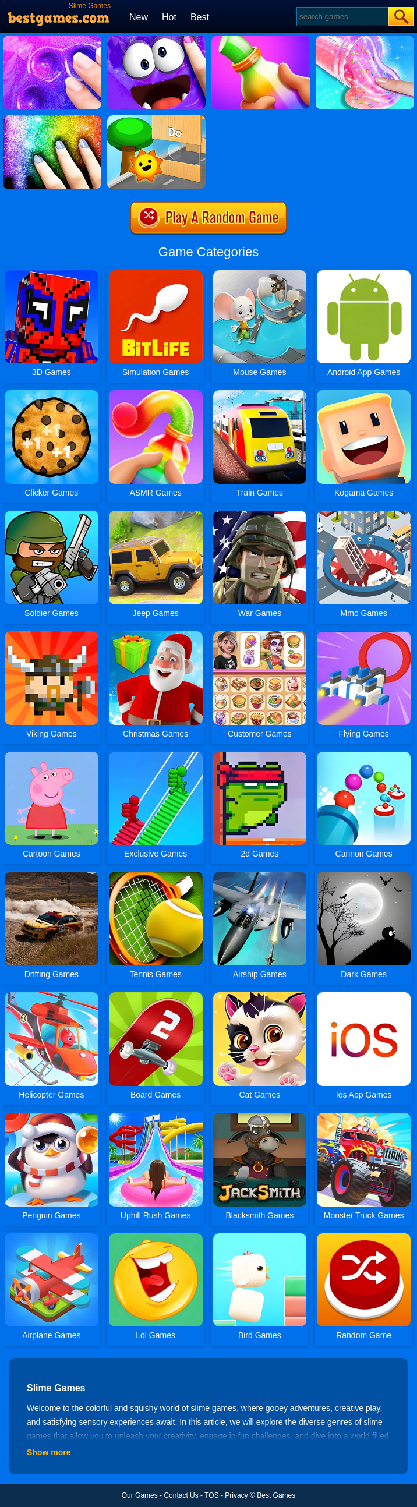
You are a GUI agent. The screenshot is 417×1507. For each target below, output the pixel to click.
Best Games (276, 1495)
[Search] (341, 16)
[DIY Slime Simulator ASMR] (365, 40)
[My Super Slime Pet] (156, 40)
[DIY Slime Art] (52, 119)
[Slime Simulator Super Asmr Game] (52, 40)
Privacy (236, 1495)
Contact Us (181, 1495)
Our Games (140, 1495)
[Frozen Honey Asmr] (260, 40)
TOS (211, 1495)
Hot (169, 17)
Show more (48, 1452)
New (138, 17)
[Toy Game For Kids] (156, 119)
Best (199, 17)
